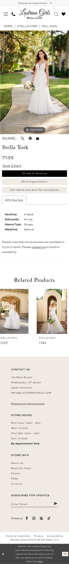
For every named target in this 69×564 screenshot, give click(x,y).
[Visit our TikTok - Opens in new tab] (49, 518)
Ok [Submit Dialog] (65, 553)
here (40, 561)
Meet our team (21, 468)
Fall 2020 (49, 26)
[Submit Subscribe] (56, 503)
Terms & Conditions (18, 536)
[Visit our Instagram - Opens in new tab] (34, 518)
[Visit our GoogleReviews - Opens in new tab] (41, 518)
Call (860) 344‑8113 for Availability (34, 189)
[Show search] (56, 13)
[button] (6, 13)
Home (8, 26)
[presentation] (15, 311)
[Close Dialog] (3, 554)
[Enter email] (34, 503)
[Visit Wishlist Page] (63, 13)
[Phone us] (13, 14)
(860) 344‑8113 (21, 387)
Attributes (14, 200)
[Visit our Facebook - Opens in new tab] (27, 518)
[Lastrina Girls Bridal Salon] (34, 14)
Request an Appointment (28, 403)
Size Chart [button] (12, 165)
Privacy (38, 536)
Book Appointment (34, 181)
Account (16, 483)
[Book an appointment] (34, 3)
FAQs (14, 478)
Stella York (27, 26)
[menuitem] (6, 13)
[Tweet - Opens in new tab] (22, 138)
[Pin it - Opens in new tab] (30, 138)
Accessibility (55, 536)
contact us (38, 247)
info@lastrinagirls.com (31, 392)
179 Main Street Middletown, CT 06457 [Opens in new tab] (26, 380)
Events (15, 473)
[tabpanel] (34, 82)
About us (17, 463)
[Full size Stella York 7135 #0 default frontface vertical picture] (34, 82)
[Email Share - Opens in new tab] (37, 138)
